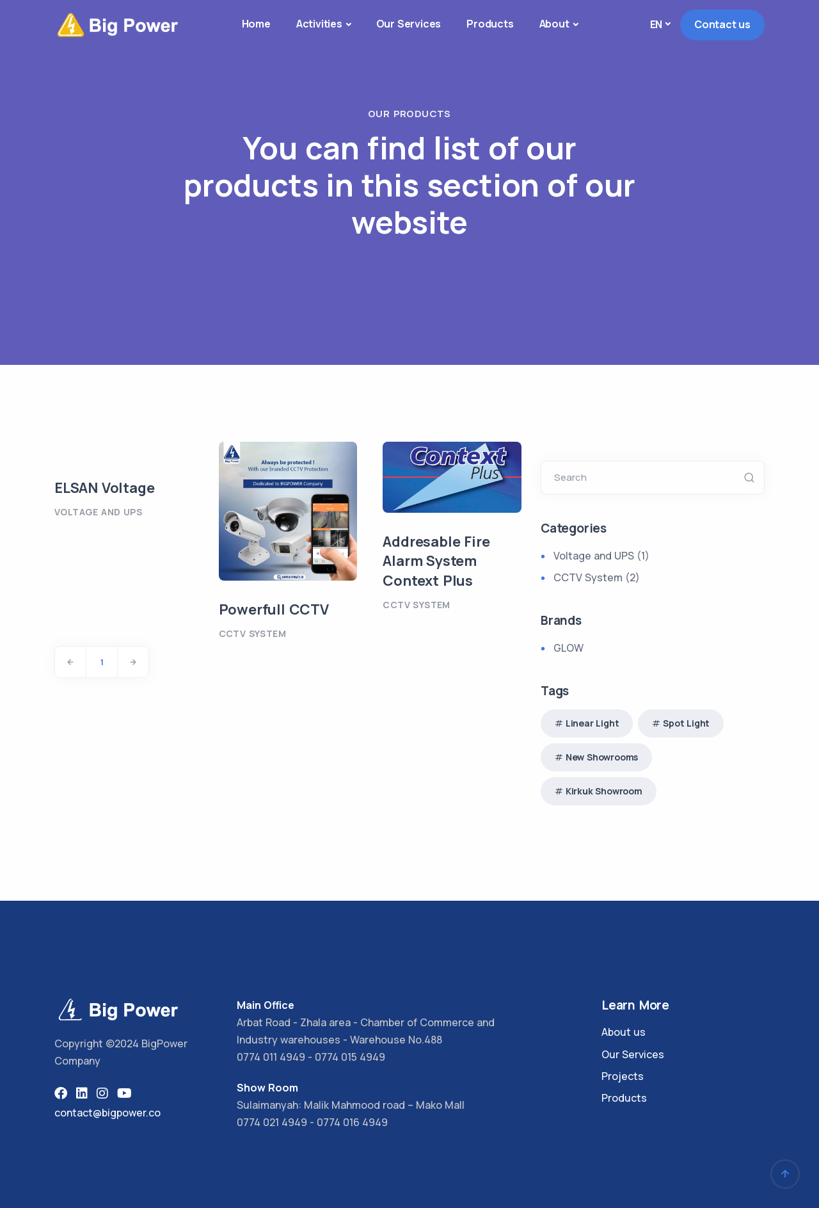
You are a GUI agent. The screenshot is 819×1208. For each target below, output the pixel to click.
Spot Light (686, 723)
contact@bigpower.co (107, 1113)
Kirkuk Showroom (604, 791)
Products (489, 24)
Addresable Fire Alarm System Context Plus (436, 561)
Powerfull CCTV (274, 609)
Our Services (408, 24)
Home (256, 24)
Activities (319, 24)
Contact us (722, 24)
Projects (622, 1076)
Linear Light (592, 723)
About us (623, 1032)
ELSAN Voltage (104, 487)
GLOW (568, 648)
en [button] (656, 24)
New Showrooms (602, 757)
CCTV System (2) (596, 577)
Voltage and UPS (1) (601, 556)
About (554, 24)
